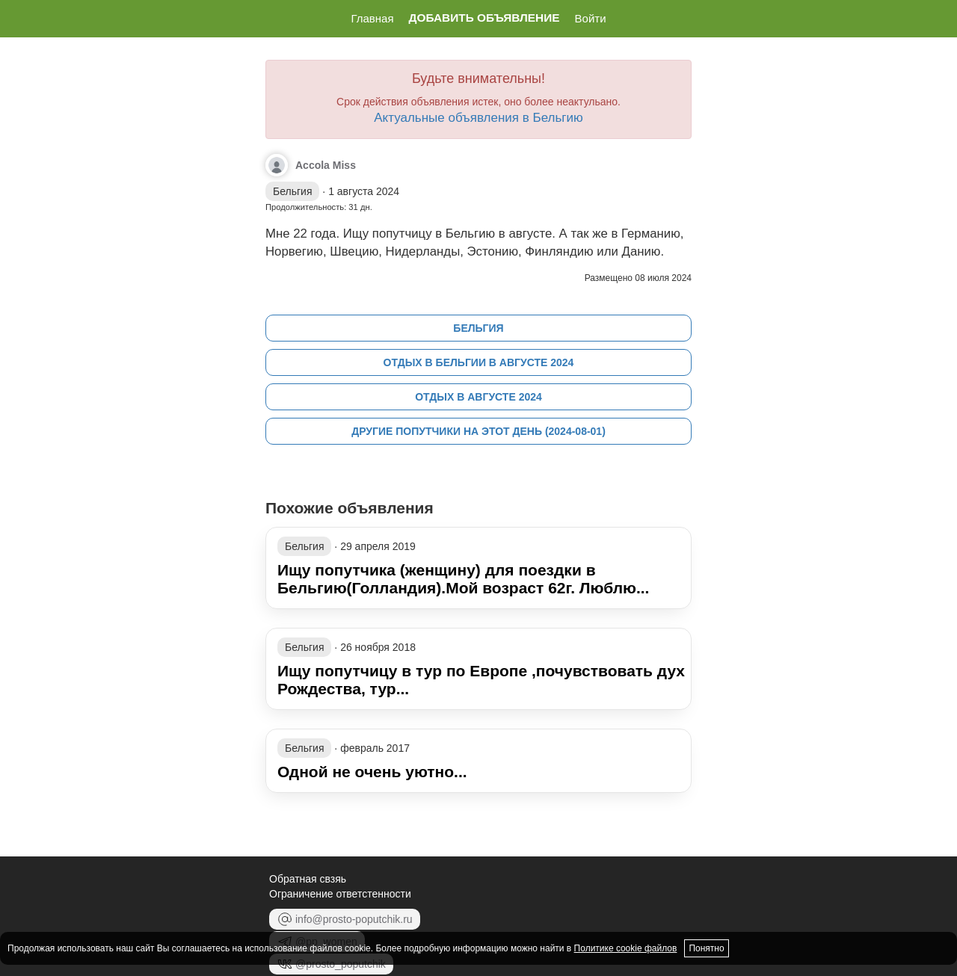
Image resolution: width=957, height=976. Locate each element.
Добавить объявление (484, 18)
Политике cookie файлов (625, 948)
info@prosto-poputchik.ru (345, 919)
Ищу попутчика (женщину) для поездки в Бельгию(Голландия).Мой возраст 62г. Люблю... (463, 578)
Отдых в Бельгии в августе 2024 (479, 362)
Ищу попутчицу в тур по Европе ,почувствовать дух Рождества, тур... (481, 679)
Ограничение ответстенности (340, 894)
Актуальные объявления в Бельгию (478, 118)
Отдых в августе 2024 (478, 397)
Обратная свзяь (307, 879)
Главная (372, 18)
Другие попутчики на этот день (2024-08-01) (478, 431)
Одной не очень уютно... (372, 771)
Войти (590, 18)
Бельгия (478, 328)
